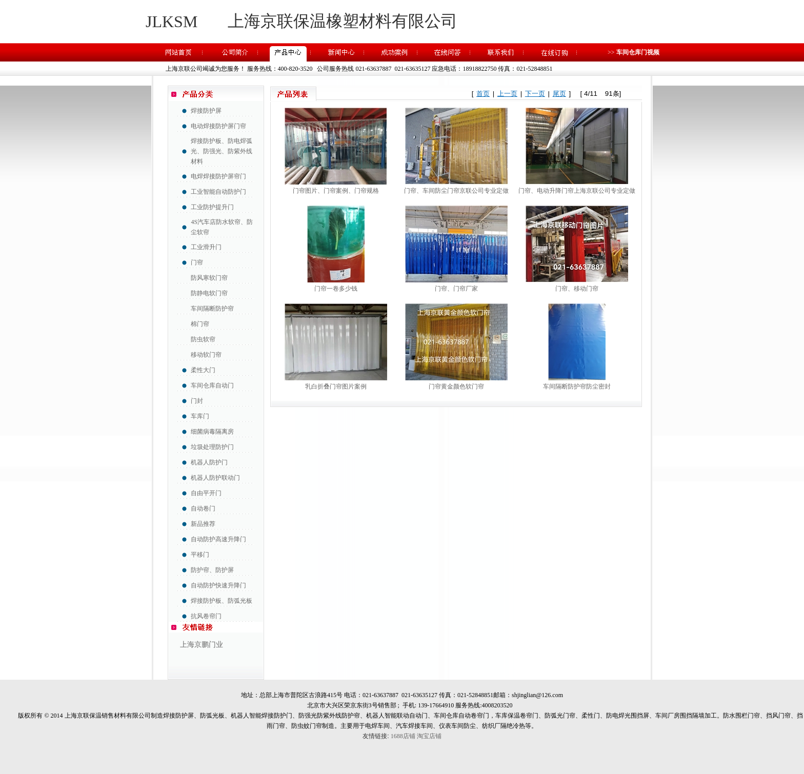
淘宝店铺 (429, 736)
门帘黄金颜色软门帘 (456, 386)
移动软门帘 (206, 354)
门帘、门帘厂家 (456, 288)
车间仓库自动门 (212, 385)
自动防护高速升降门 (218, 539)
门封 (197, 400)
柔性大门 (203, 370)
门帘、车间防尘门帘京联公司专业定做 (456, 190)
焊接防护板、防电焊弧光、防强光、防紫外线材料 (221, 151)
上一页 (507, 93)
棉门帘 (200, 324)
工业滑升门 (206, 247)
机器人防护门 (209, 462)
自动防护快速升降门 (218, 585)
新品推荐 (203, 523)
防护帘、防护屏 (212, 570)
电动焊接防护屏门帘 (218, 126)
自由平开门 (206, 493)
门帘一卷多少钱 (335, 288)
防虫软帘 (203, 339)
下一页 (535, 93)
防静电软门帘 (209, 293)
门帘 (197, 262)
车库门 (200, 416)
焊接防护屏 (206, 110)
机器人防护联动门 (215, 477)
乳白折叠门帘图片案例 (336, 386)
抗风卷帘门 (206, 616)
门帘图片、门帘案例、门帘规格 (336, 190)
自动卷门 (203, 508)
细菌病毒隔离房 (212, 431)
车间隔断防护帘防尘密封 (577, 386)
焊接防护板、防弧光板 (221, 600)
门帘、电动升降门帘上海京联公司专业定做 (576, 190)
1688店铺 (403, 736)
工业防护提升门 (212, 207)
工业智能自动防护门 (218, 191)
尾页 (559, 93)
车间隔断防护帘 (212, 308)
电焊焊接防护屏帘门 (218, 176)
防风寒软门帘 (209, 277)
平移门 (200, 554)
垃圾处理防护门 (212, 447)
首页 (483, 93)
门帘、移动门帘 (576, 288)
